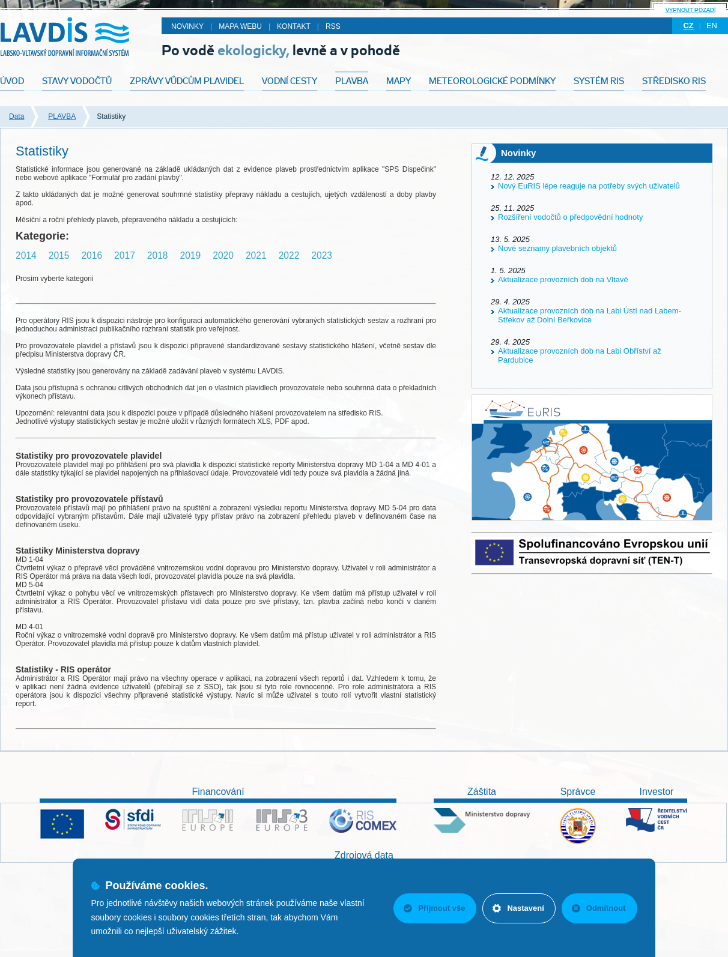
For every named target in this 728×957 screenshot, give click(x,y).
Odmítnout (599, 908)
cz (688, 25)
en (711, 25)
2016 (91, 255)
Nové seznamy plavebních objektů (557, 248)
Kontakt (294, 26)
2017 (124, 255)
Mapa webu (240, 26)
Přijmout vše (434, 908)
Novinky (187, 26)
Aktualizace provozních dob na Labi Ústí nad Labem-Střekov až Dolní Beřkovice (589, 315)
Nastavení (518, 908)
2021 (256, 255)
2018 (157, 255)
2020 (223, 255)
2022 (289, 255)
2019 (190, 255)
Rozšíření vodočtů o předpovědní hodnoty (570, 217)
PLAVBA (62, 116)
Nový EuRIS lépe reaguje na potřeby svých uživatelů (589, 185)
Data (16, 116)
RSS (333, 26)
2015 (59, 255)
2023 (321, 255)
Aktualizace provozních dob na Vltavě (563, 279)
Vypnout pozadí (690, 10)
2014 (26, 255)
